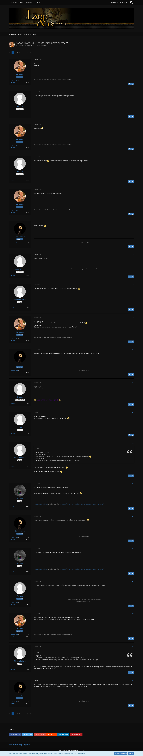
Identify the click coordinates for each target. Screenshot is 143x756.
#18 (133, 614)
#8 (133, 285)
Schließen (131, 753)
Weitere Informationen (121, 753)
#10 (133, 350)
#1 (133, 59)
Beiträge (13, 82)
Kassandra (21, 45)
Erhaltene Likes (14, 80)
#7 (133, 254)
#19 (133, 646)
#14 (133, 484)
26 (27, 52)
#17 (133, 581)
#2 (133, 92)
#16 (133, 549)
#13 (133, 443)
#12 (133, 412)
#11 (133, 382)
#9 (133, 317)
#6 (133, 222)
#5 (133, 189)
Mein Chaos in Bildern (40, 504)
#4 (133, 157)
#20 (133, 681)
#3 (133, 124)
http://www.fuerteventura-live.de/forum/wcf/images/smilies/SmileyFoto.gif (81, 504)
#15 (133, 516)
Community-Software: (71, 750)
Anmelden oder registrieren (119, 2)
